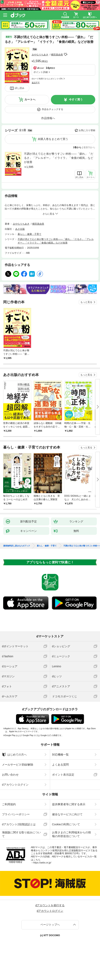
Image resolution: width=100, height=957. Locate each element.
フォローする (66, 54)
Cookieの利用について (66, 824)
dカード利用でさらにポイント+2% (47, 79)
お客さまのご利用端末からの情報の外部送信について (71, 834)
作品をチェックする (52, 109)
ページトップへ (50, 924)
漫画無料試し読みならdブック (16, 546)
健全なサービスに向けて (67, 814)
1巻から (77, 147)
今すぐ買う (76, 99)
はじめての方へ (14, 755)
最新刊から (89, 147)
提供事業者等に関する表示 (68, 804)
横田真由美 (57, 54)
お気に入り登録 (87, 130)
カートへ (29, 99)
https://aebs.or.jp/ (42, 862)
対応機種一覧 (60, 754)
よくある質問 (60, 764)
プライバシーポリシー (16, 814)
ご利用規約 (9, 804)
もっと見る (86, 302)
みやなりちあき (40, 54)
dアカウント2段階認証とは (19, 824)
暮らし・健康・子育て (29, 234)
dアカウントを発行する (50, 905)
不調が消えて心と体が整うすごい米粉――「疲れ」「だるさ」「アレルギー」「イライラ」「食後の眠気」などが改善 (58, 158)
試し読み (19, 88)
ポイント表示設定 (63, 774)
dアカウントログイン (15, 784)
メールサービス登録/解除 (17, 764)
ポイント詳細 (40, 72)
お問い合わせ (10, 774)
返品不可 (36, 83)
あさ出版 (20, 229)
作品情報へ (48, 118)
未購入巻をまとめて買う (53, 139)
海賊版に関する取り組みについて (21, 834)
